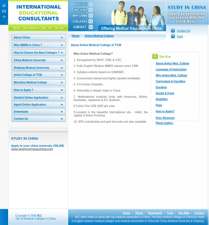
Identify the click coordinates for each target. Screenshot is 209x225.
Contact (199, 212)
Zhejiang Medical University (31, 67)
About (139, 212)
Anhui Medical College (99, 35)
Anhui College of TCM (28, 74)
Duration (161, 87)
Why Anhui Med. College (171, 75)
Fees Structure (165, 117)
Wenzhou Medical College (30, 82)
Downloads (21, 111)
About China (22, 37)
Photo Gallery (164, 123)
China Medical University (30, 60)
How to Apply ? (23, 90)
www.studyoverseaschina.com (32, 149)
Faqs (180, 36)
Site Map (184, 212)
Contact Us (21, 118)
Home (75, 35)
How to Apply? (165, 111)
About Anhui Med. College (172, 63)
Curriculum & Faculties (170, 81)
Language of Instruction (171, 69)
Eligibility (162, 99)
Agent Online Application (30, 104)
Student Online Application (31, 97)
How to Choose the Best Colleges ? (36, 52)
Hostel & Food (165, 93)
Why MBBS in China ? (28, 45)
